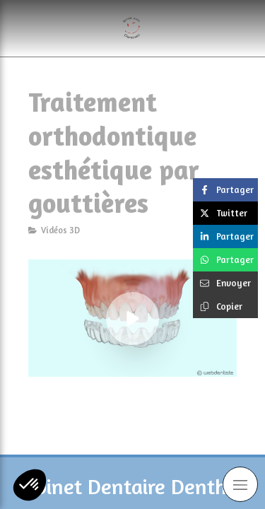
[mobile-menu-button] (240, 484)
